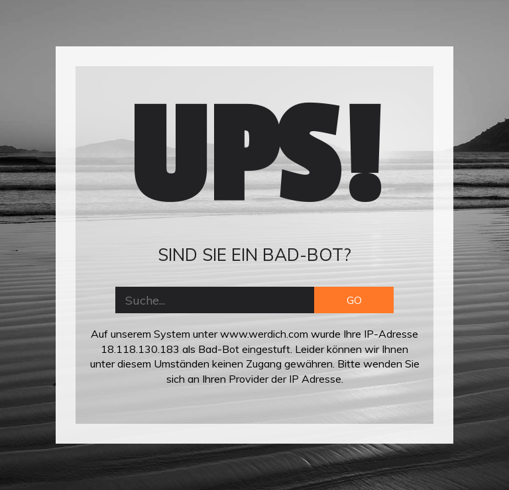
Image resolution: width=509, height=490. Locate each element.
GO (354, 300)
